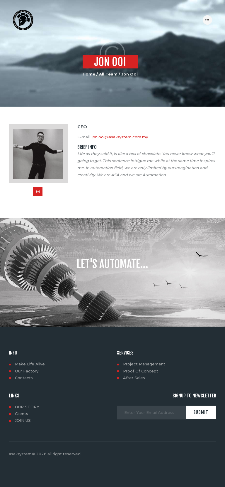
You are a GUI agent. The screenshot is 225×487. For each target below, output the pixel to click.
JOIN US (23, 420)
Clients (21, 413)
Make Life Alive (30, 364)
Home (89, 74)
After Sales (134, 377)
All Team (108, 74)
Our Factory (26, 371)
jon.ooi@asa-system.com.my (120, 137)
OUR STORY (27, 406)
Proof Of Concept (140, 371)
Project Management (144, 364)
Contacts (24, 377)
